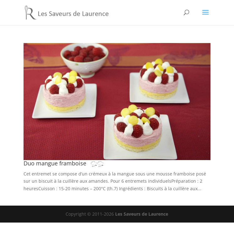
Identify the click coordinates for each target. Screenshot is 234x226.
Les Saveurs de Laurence (141, 214)
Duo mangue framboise (67, 163)
